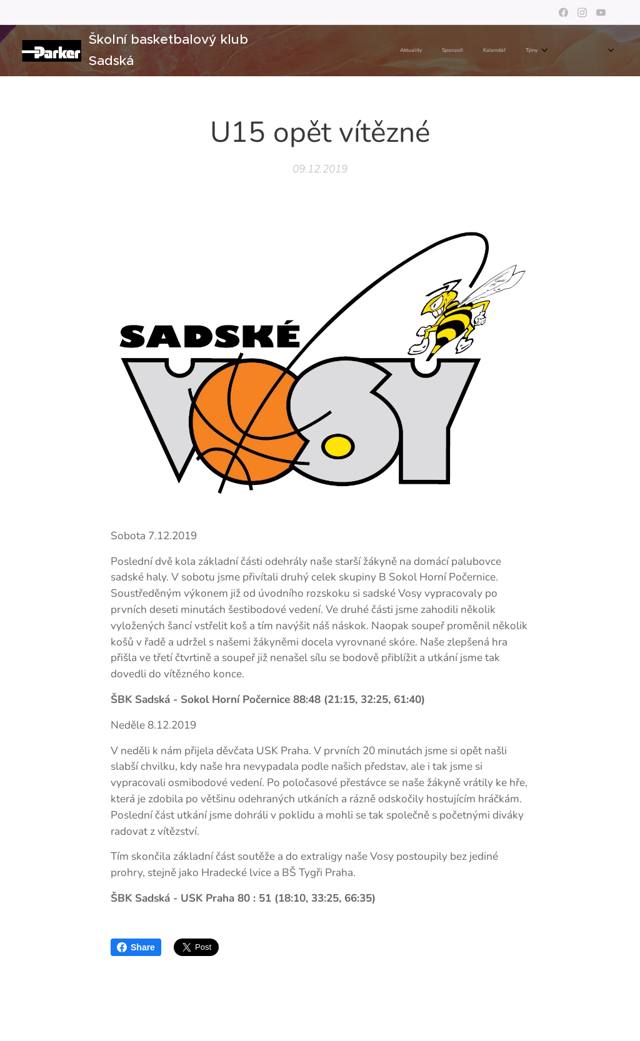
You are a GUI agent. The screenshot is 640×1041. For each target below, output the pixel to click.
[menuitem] (395, 50)
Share (136, 947)
